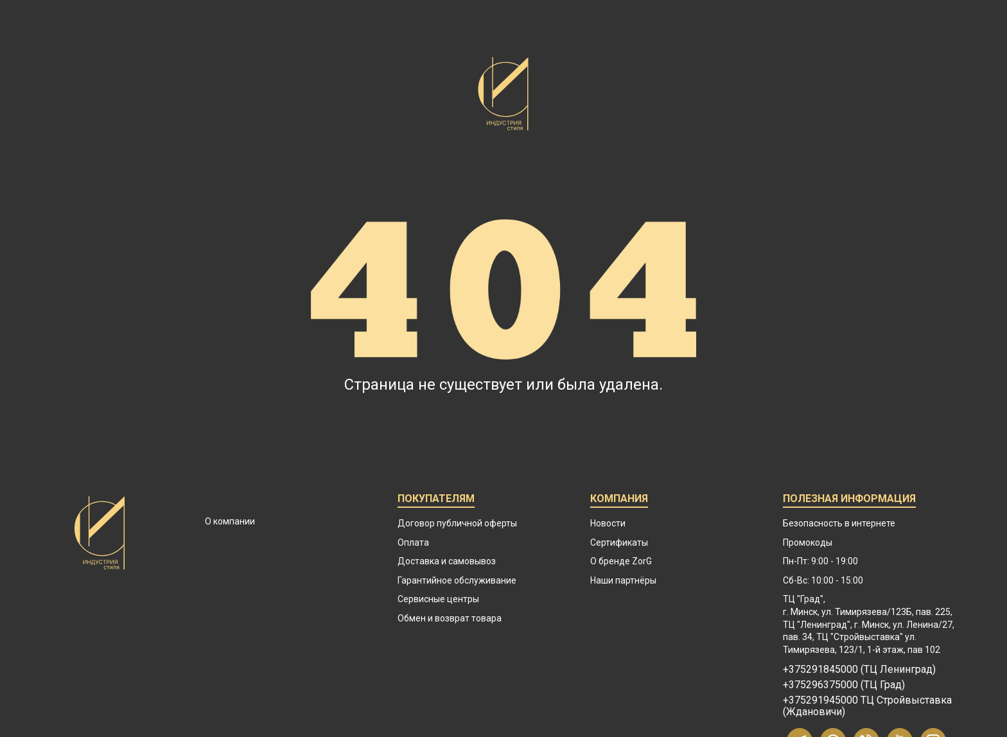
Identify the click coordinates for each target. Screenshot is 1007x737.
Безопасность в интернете (839, 523)
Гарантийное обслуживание (457, 580)
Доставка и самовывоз (447, 561)
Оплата (413, 542)
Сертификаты (619, 542)
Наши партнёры (623, 580)
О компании (230, 521)
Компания (619, 500)
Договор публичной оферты (457, 523)
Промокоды (807, 542)
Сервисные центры (438, 599)
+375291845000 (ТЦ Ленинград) (859, 669)
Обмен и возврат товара (450, 618)
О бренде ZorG (621, 561)
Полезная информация (849, 500)
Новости (608, 523)
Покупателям (436, 500)
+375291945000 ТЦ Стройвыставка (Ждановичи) (867, 706)
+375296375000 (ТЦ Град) (844, 685)
